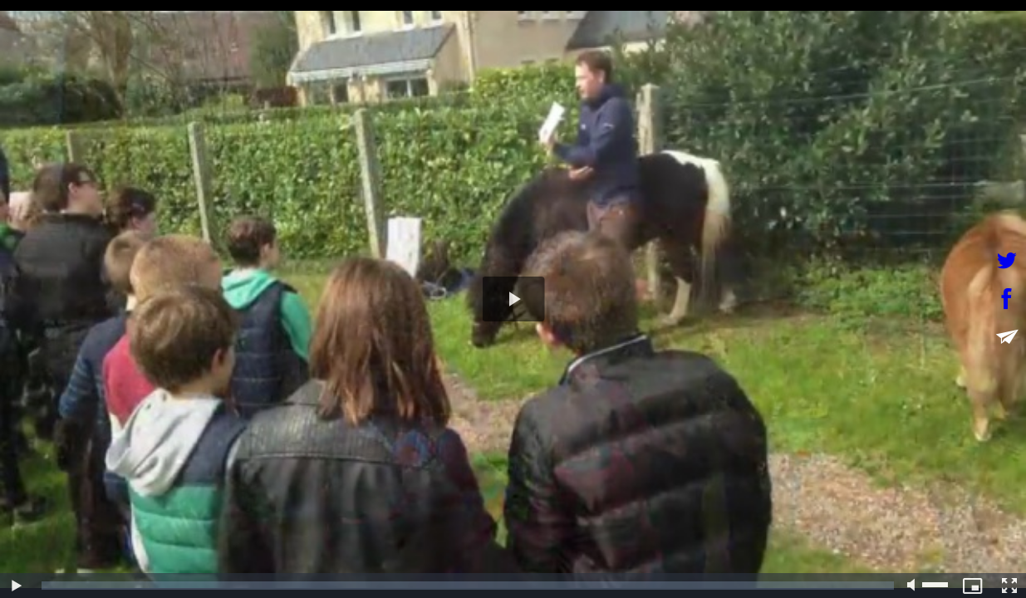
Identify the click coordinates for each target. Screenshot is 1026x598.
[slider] (468, 585)
